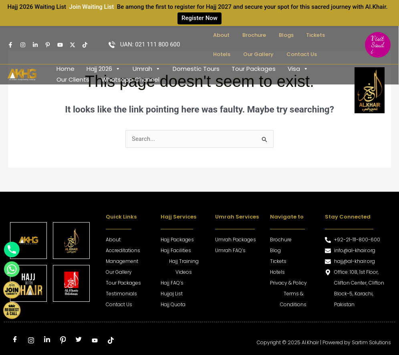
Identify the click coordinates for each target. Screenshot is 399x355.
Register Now (199, 18)
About (217, 35)
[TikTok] (85, 45)
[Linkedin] (35, 45)
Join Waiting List (91, 6)
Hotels (315, 35)
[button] (375, 44)
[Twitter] (72, 45)
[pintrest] (47, 45)
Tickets (291, 35)
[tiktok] (111, 341)
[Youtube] (60, 45)
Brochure (243, 35)
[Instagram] (23, 45)
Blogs (268, 35)
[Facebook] (10, 45)
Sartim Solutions (371, 342)
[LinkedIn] (47, 341)
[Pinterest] (63, 341)
